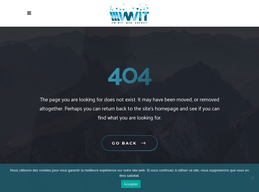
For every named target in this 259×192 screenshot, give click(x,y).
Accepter (131, 184)
